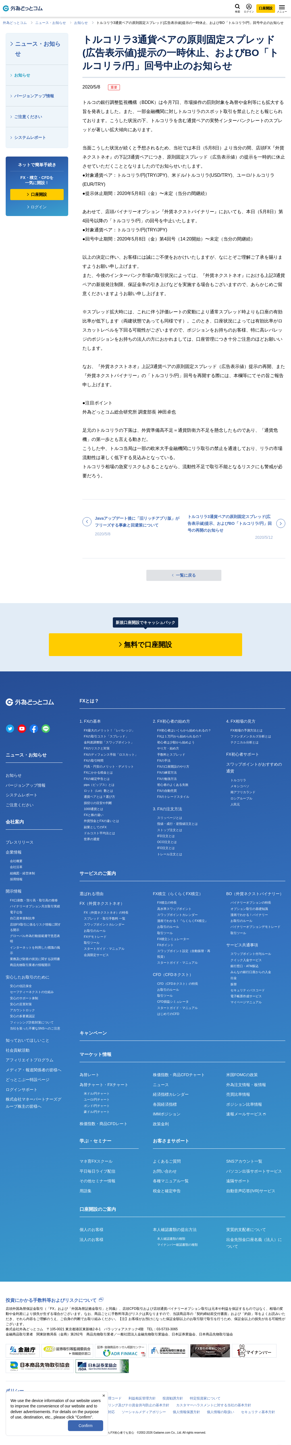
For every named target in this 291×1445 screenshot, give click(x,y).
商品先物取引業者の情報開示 (30, 965)
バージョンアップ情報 (34, 96)
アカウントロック (22, 1010)
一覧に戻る (186, 575)
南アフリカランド (242, 792)
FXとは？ (89, 700)
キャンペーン (93, 1033)
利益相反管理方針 (142, 1398)
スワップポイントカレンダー (104, 924)
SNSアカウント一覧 (244, 1161)
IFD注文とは (166, 836)
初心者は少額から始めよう (176, 742)
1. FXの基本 (90, 721)
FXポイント (165, 945)
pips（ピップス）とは (99, 784)
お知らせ (81, 23)
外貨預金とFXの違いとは (101, 821)
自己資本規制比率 (22, 918)
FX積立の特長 (167, 902)
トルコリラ (238, 780)
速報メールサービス (246, 1114)
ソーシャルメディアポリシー (144, 1412)
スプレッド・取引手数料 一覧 (104, 918)
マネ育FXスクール (96, 1161)
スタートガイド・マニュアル (104, 948)
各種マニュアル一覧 (171, 1181)
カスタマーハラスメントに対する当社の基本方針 (213, 1405)
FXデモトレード (95, 936)
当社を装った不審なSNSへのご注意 (35, 1028)
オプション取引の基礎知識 (249, 908)
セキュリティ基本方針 (258, 1412)
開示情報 (14, 891)
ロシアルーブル (241, 798)
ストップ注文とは (169, 830)
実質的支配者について (246, 1229)
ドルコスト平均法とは (99, 833)
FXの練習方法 (167, 772)
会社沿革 (16, 867)
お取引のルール (95, 930)
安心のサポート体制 (24, 998)
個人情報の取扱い (220, 1412)
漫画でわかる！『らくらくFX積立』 (182, 920)
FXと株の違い (93, 815)
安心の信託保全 (21, 986)
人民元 (235, 804)
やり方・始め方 (168, 748)
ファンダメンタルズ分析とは (250, 736)
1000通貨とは (93, 809)
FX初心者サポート (242, 754)
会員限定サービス (96, 955)
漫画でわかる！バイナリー (249, 914)
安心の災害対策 (21, 1004)
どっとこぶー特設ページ (27, 1079)
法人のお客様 (91, 1239)
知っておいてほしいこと (27, 1040)
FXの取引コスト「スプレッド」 (106, 736)
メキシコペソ (239, 786)
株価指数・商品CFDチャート (179, 1074)
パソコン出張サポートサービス (254, 1171)
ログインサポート (22, 1089)
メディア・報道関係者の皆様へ (33, 1070)
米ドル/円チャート (97, 1093)
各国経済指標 (165, 1104)
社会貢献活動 (18, 1050)
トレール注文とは (169, 854)
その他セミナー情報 (97, 1181)
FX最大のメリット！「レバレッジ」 (109, 730)
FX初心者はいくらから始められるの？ (184, 730)
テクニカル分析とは (244, 742)
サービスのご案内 (98, 873)
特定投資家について (205, 1398)
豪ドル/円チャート (97, 1111)
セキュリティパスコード (247, 990)
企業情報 (14, 852)
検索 (237, 8)
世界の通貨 (91, 839)
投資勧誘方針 (173, 1398)
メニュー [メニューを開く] (282, 9)
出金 (233, 978)
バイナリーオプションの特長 (250, 902)
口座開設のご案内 (98, 1209)
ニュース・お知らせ (50, 23)
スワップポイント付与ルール (250, 953)
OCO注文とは (167, 842)
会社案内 (15, 821)
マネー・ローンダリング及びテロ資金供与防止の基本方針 (125, 1405)
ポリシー (15, 1390)
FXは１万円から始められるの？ (179, 736)
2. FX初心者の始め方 (171, 721)
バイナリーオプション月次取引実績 (35, 906)
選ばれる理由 (91, 893)
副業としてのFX (95, 827)
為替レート (89, 1074)
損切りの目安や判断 (98, 803)
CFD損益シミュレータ (173, 1001)
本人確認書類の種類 (171, 1238)
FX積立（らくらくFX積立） (178, 893)
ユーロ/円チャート (97, 1099)
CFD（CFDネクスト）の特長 (177, 983)
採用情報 (16, 879)
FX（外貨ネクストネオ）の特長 (106, 912)
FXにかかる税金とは (98, 772)
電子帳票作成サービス (246, 996)
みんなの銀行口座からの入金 (250, 972)
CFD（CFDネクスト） (173, 974)
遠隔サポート (238, 1181)
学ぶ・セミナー (95, 1140)
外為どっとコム (15, 23)
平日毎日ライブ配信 (97, 1171)
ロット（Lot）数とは (98, 790)
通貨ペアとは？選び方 (99, 796)
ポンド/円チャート (97, 1105)
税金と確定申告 (167, 1191)
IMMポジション (166, 1114)
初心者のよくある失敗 (172, 784)
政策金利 (161, 1124)
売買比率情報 (238, 1094)
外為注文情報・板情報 (246, 1084)
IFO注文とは (166, 848)
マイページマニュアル (246, 1002)
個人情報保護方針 (186, 1412)
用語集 (86, 1191)
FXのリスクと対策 (97, 748)
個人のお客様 (91, 1229)
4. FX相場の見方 (240, 721)
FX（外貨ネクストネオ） (102, 903)
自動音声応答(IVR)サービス (250, 1191)
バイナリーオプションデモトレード (255, 926)
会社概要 (16, 861)
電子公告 (16, 912)
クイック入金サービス (246, 960)
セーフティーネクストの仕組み (32, 992)
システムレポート (30, 137)
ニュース (161, 1084)
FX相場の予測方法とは (246, 730)
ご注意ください (28, 116)
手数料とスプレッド (171, 754)
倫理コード (113, 1398)
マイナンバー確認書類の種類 (177, 1244)
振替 (233, 984)
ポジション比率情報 (244, 1104)
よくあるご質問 (167, 1161)
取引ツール (91, 942)
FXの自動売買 (167, 790)
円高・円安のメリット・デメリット (109, 766)
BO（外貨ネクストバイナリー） (255, 893)
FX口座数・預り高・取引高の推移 (34, 900)
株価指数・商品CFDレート (104, 1123)
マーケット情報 (95, 1054)
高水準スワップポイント (174, 908)
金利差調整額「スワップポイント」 (109, 742)
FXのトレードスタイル (173, 796)
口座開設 (266, 8)
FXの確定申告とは (97, 778)
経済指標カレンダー (171, 1094)
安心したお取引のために (27, 977)
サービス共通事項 (242, 945)
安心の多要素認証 (22, 1016)
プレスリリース (20, 842)
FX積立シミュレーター (173, 939)
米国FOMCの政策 (242, 1074)
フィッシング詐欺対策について (32, 1022)
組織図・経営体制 (22, 873)
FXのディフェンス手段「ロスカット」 (111, 754)
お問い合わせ (165, 1171)
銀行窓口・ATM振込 (244, 966)
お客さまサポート (171, 1140)
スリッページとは (169, 817)
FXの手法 (164, 760)
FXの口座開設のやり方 (173, 766)
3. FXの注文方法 (167, 809)
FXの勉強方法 (167, 778)
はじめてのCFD (168, 1014)
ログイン (249, 8)
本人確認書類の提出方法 (175, 1229)
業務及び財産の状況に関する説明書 (35, 959)
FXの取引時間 (93, 760)
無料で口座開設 (148, 644)
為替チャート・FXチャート (104, 1084)
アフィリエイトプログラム (29, 1060)
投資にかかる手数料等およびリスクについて (51, 1300)
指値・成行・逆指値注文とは (177, 823)
